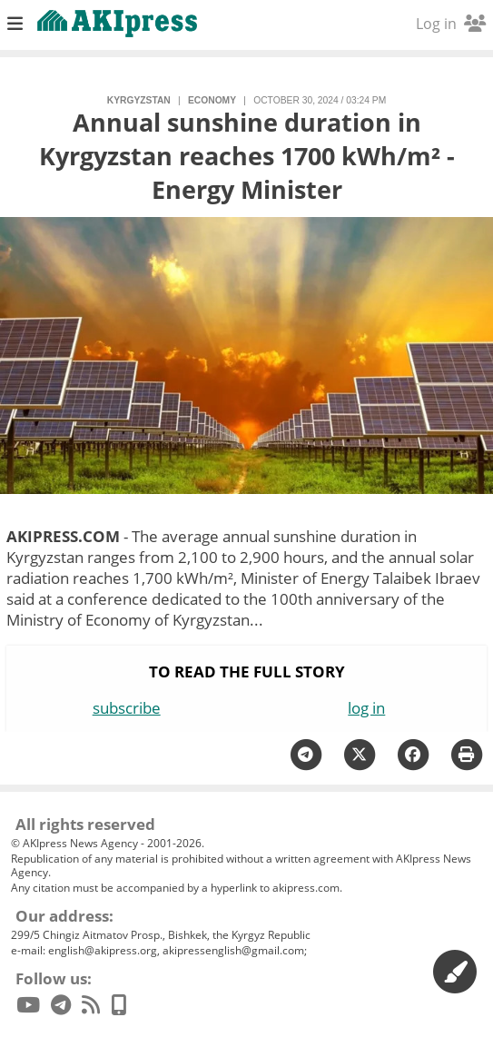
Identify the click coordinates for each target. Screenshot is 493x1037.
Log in (451, 24)
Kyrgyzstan (139, 100)
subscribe (127, 707)
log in (366, 707)
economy (212, 100)
